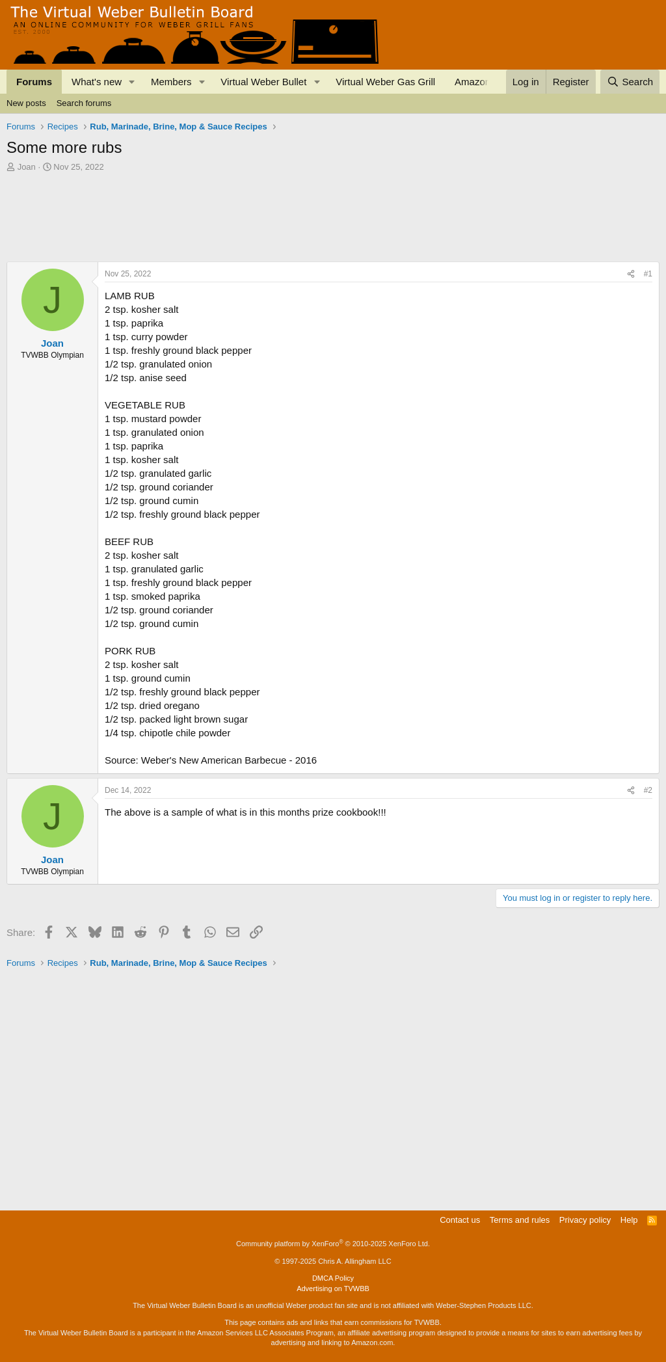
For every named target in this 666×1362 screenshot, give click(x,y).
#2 (648, 790)
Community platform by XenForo (333, 1244)
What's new (97, 81)
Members (171, 81)
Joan (27, 167)
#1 (648, 273)
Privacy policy (585, 1220)
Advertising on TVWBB (333, 1288)
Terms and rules (520, 1220)
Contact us (460, 1220)
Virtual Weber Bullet (263, 81)
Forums (34, 81)
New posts (26, 103)
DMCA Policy (333, 1278)
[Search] (629, 82)
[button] (132, 82)
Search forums (84, 103)
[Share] (630, 274)
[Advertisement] (243, 209)
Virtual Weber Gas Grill (385, 81)
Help (629, 1220)
